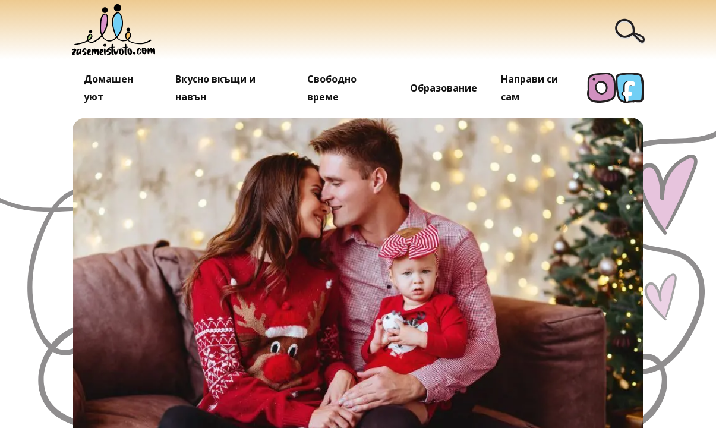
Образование (443, 88)
